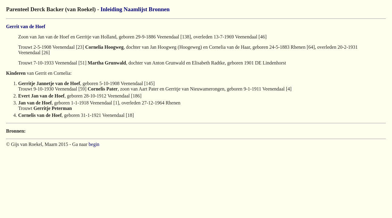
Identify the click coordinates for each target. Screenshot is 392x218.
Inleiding (111, 9)
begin (94, 144)
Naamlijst (135, 9)
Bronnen (159, 9)
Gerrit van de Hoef (25, 26)
